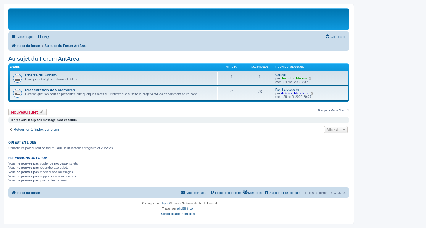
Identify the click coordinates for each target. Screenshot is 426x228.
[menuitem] (43, 36)
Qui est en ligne (22, 142)
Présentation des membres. (50, 90)
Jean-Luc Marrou (294, 78)
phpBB (165, 203)
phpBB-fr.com (186, 208)
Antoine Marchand (295, 93)
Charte (280, 74)
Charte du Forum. (41, 75)
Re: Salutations (287, 89)
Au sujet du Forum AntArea (43, 58)
